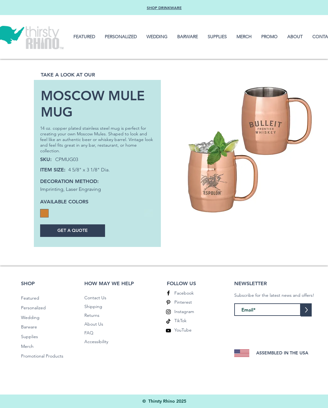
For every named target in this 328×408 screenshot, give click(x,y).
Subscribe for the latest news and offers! (274, 295)
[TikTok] (168, 321)
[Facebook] (168, 293)
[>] (306, 309)
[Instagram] (168, 312)
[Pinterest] (168, 302)
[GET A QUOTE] (72, 230)
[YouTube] (168, 330)
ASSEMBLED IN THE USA (282, 353)
